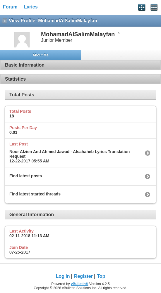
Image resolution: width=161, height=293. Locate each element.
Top (101, 276)
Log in (63, 276)
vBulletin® (79, 284)
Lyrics (31, 6)
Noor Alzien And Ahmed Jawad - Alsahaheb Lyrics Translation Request (69, 154)
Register (83, 276)
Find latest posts (25, 176)
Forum (10, 6)
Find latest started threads (35, 194)
